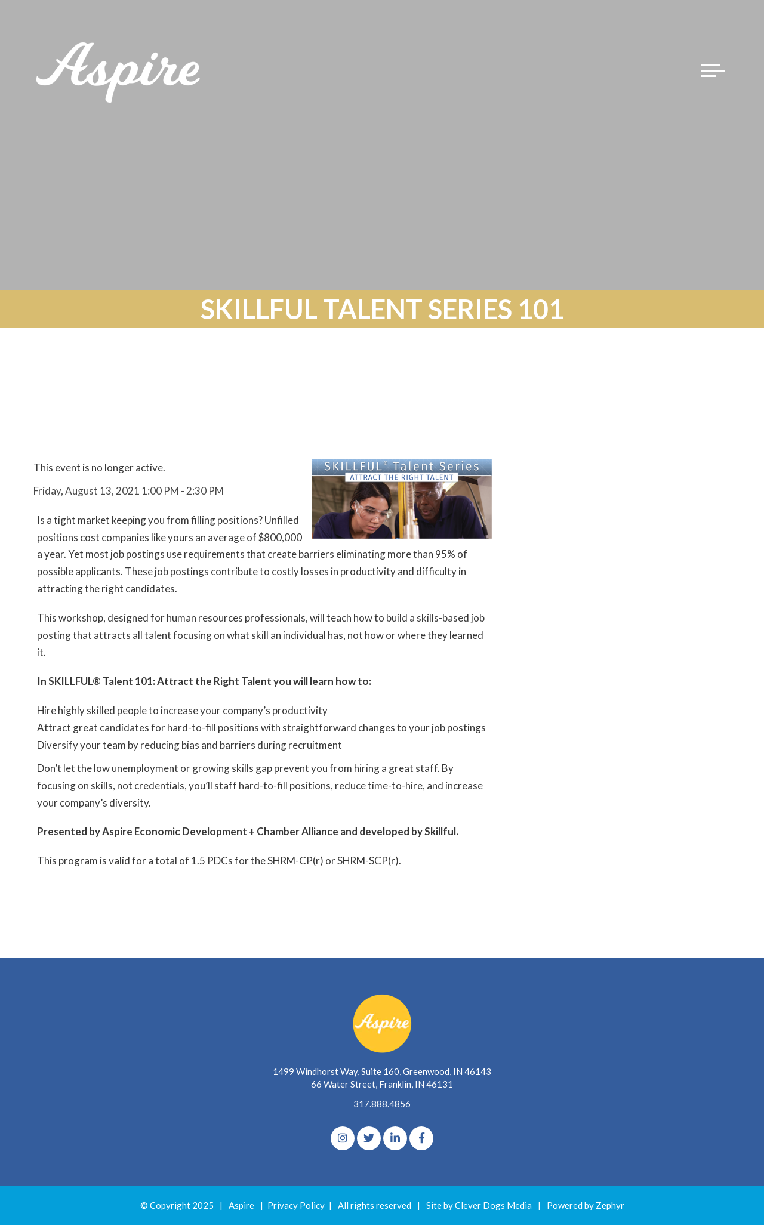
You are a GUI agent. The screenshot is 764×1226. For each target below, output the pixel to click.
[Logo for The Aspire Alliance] (119, 71)
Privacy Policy (296, 1205)
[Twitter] (369, 1139)
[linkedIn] (395, 1139)
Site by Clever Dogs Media (479, 1205)
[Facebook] (421, 1139)
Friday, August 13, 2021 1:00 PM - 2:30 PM (128, 490)
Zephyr (610, 1205)
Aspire (241, 1205)
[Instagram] (343, 1139)
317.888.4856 (382, 1104)
